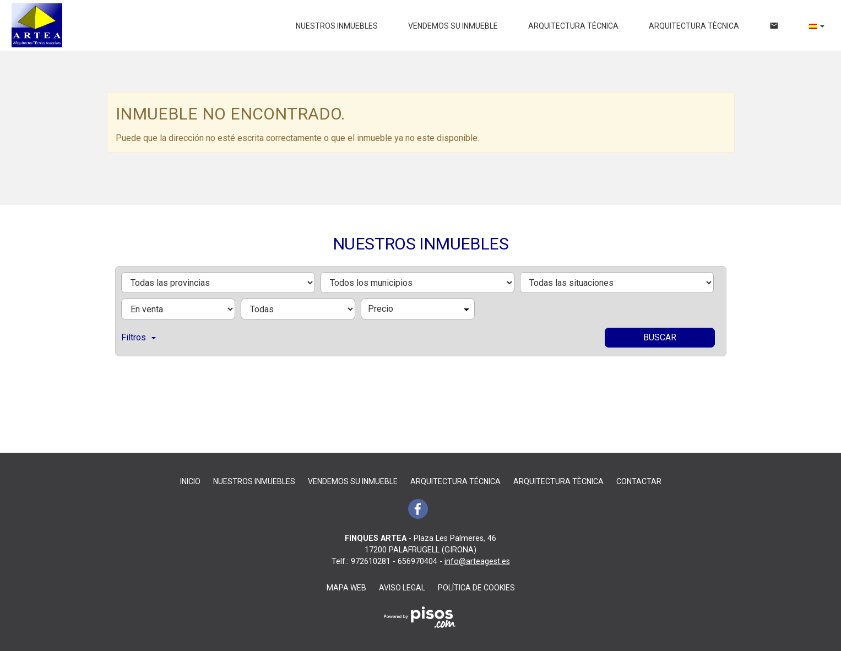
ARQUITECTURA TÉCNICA (573, 25)
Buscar (659, 337)
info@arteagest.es (477, 561)
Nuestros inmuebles (337, 25)
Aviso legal (402, 587)
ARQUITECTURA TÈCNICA (694, 25)
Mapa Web (346, 587)
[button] (816, 26)
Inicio (190, 481)
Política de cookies (476, 587)
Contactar (638, 481)
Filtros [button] (138, 337)
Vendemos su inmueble (453, 25)
